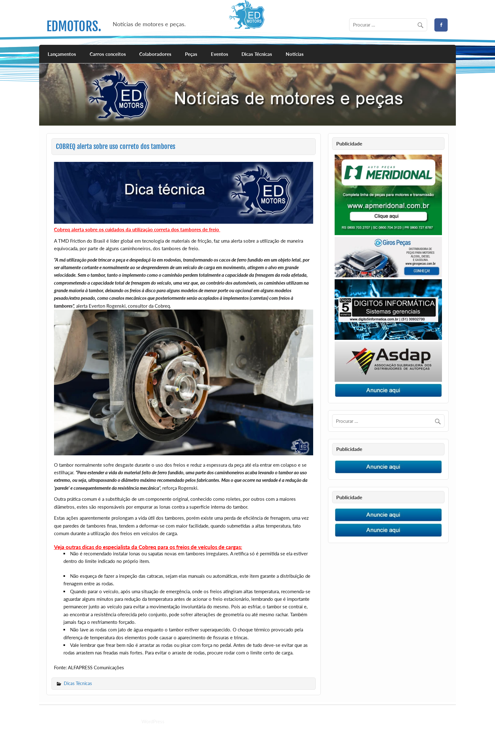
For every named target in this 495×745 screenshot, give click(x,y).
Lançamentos (62, 54)
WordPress (152, 721)
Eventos (219, 54)
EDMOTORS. (73, 26)
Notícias (295, 54)
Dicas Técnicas (257, 54)
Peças (191, 54)
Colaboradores (155, 54)
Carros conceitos (108, 54)
